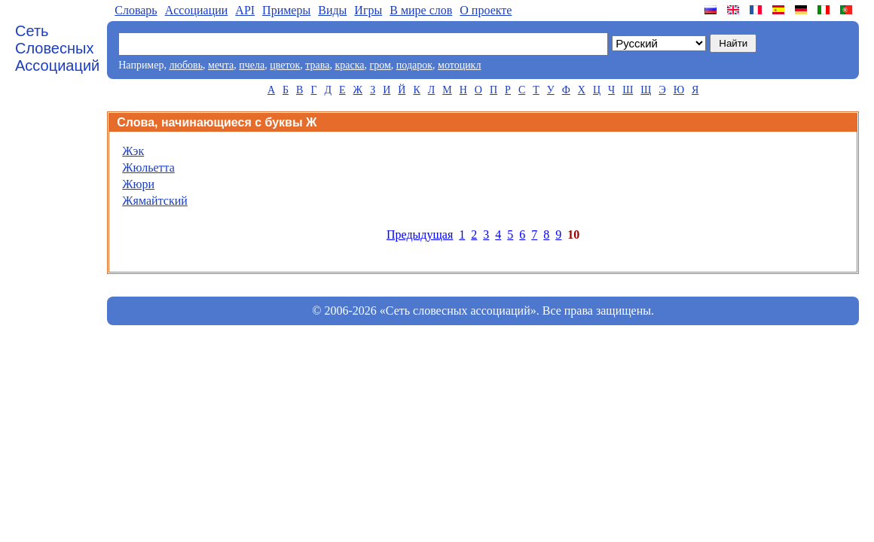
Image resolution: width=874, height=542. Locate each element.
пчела (251, 65)
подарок (414, 65)
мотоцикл (459, 65)
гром (379, 65)
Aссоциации (196, 10)
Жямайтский (155, 200)
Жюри (138, 184)
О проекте (486, 10)
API (245, 10)
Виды (332, 10)
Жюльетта (148, 167)
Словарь (136, 10)
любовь (186, 65)
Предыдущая (420, 234)
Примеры (286, 10)
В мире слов (421, 10)
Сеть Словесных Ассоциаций (57, 48)
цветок (285, 65)
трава (317, 65)
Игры (368, 10)
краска (349, 65)
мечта (221, 65)
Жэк (133, 151)
